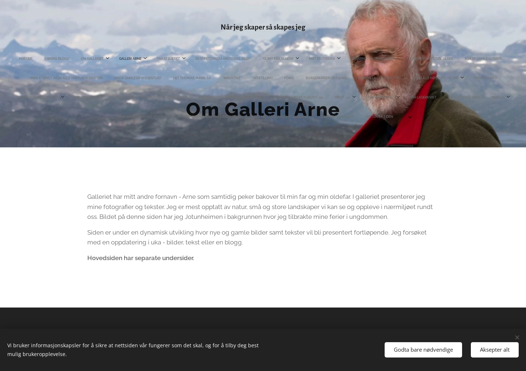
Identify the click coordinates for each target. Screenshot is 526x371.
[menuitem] (19, 59)
